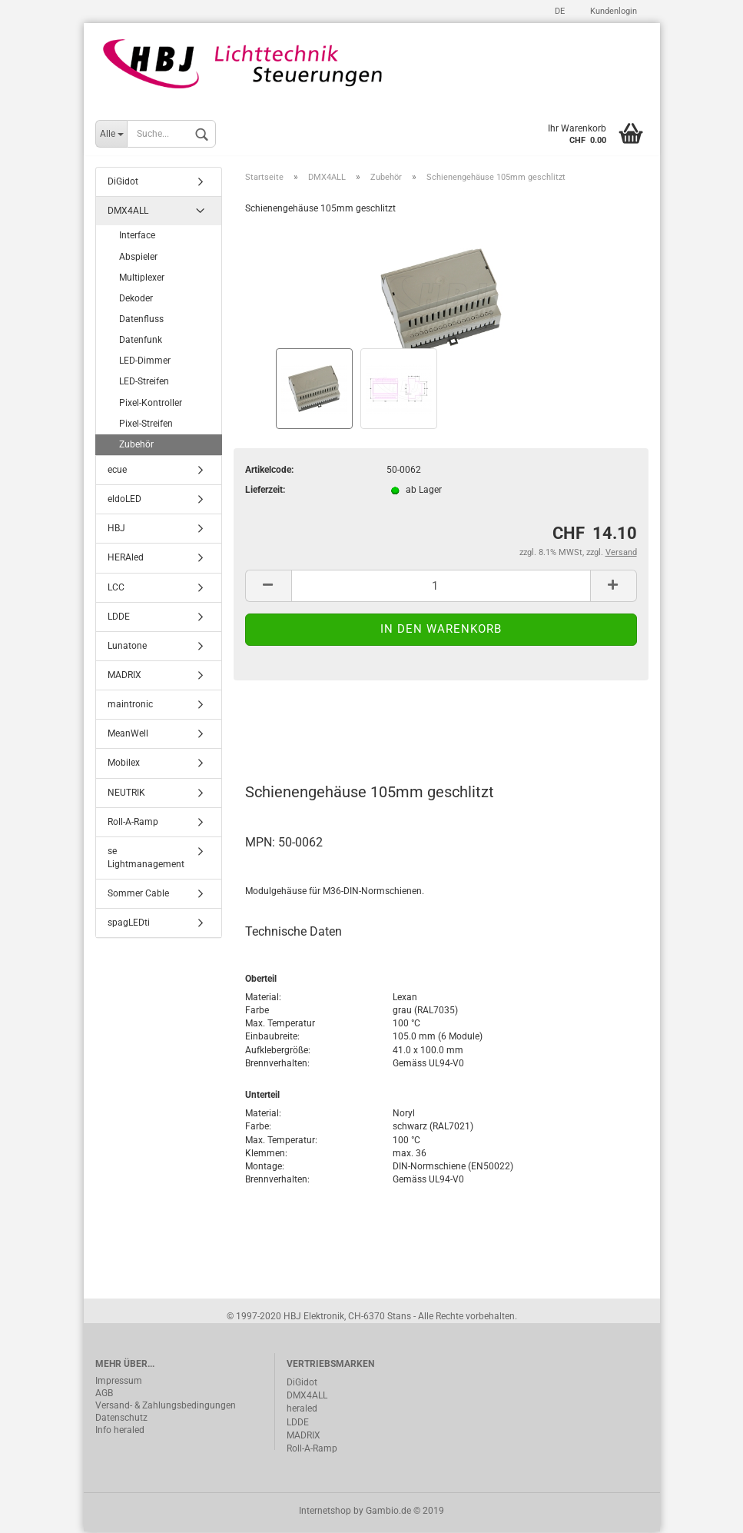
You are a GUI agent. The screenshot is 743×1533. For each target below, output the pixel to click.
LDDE (119, 617)
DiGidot (123, 183)
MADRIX (124, 676)
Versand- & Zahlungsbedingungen (165, 1407)
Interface (137, 236)
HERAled (126, 559)
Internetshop (325, 1512)
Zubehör (136, 446)
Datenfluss (141, 320)
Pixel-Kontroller (150, 403)
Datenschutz (121, 1419)
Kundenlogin (612, 11)
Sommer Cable (138, 895)
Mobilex (124, 764)
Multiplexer (141, 278)
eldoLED (124, 500)
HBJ (116, 529)
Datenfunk (140, 341)
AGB (104, 1394)
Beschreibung (303, 726)
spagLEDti (129, 924)
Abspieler (138, 257)
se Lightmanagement (146, 859)
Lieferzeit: (265, 491)
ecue (117, 471)
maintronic (130, 705)
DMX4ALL (128, 212)
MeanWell (128, 735)
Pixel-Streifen (146, 424)
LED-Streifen (144, 382)
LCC (116, 588)
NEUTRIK (126, 793)
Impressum (118, 1382)
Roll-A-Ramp (133, 822)
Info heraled (119, 1431)
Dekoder (136, 299)
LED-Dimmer (145, 362)
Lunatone (127, 647)
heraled (302, 1410)
